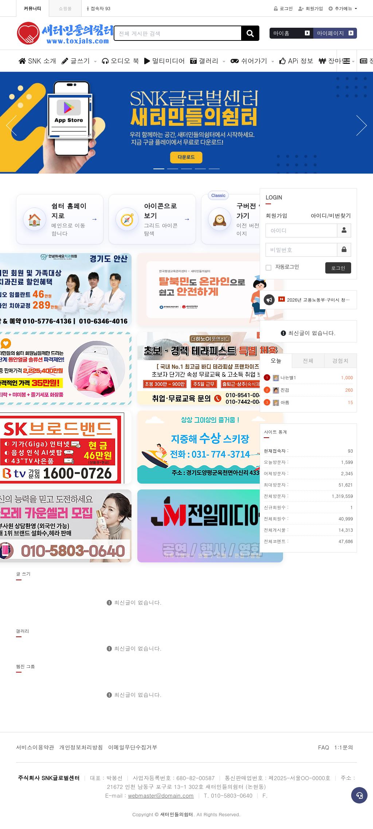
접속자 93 (98, 8)
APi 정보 (296, 60)
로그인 (283, 8)
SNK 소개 (37, 60)
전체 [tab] (308, 360)
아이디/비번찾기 (331, 215)
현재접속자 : (308, 451)
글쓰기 (77, 60)
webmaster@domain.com (161, 795)
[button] (362, 125)
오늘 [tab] (276, 360)
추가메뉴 (341, 8)
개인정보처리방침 (81, 747)
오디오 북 (120, 60)
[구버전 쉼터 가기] (244, 219)
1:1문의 (343, 747)
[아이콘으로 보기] (152, 219)
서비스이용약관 (35, 747)
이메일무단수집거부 (132, 747)
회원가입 (310, 8)
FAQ (323, 747)
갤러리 (205, 60)
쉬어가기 (250, 60)
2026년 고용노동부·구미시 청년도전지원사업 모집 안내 (314, 303)
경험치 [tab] (340, 360)
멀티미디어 (164, 60)
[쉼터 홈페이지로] (59, 219)
